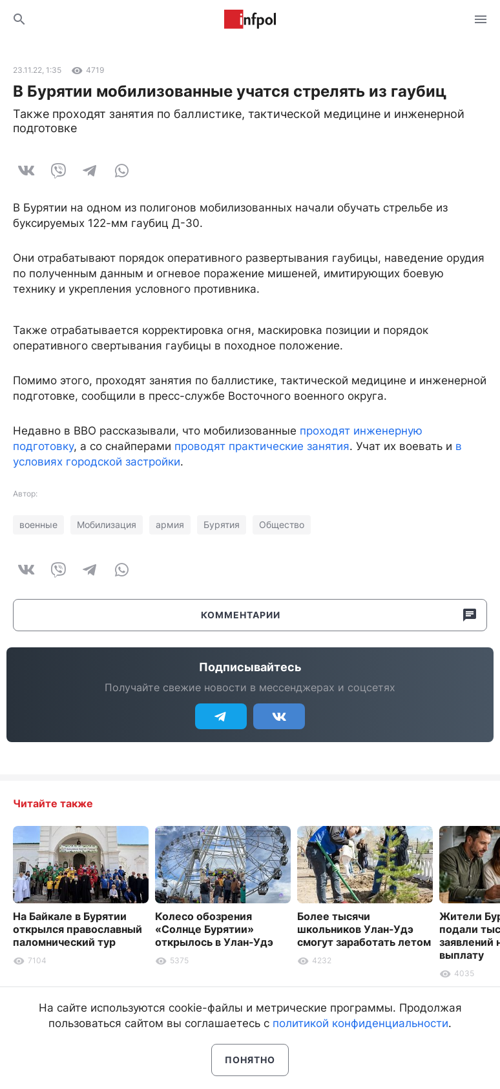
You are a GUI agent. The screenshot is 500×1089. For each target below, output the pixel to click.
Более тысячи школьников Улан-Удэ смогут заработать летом (364, 929)
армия (170, 524)
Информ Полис (250, 19)
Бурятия (221, 524)
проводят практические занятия (261, 446)
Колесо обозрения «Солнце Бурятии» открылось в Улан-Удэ (214, 929)
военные (38, 524)
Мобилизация (106, 524)
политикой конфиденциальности (360, 1023)
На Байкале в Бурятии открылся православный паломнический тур (77, 929)
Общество (281, 524)
